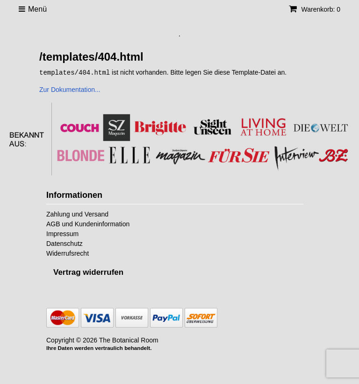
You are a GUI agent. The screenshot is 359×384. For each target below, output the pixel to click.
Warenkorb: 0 (314, 9)
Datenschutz (64, 243)
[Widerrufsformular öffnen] (88, 271)
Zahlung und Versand (77, 213)
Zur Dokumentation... (70, 89)
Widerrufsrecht (67, 253)
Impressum (62, 233)
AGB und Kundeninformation (87, 223)
